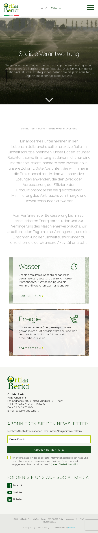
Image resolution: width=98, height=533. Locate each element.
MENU (56, 8)
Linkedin (14, 499)
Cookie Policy (43, 527)
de (42, 7)
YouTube (14, 492)
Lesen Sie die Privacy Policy (66, 464)
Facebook (14, 485)
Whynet (71, 527)
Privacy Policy (29, 527)
